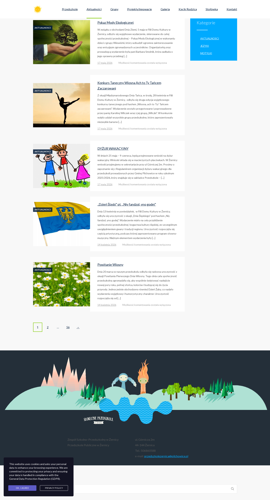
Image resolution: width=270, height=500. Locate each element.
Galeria (165, 9)
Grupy (114, 9)
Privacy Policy (54, 488)
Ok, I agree (22, 488)
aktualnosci (43, 28)
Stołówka (212, 9)
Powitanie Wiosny (110, 265)
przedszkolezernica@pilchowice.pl (166, 456)
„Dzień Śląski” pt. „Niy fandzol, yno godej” (126, 204)
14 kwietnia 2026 (106, 244)
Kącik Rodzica (188, 9)
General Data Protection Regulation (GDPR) (34, 478)
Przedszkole (70, 9)
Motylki (206, 53)
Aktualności (94, 9)
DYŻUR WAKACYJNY (112, 148)
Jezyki (204, 45)
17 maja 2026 (104, 62)
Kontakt (232, 9)
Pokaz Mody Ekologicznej (115, 22)
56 (68, 327)
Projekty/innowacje (139, 9)
